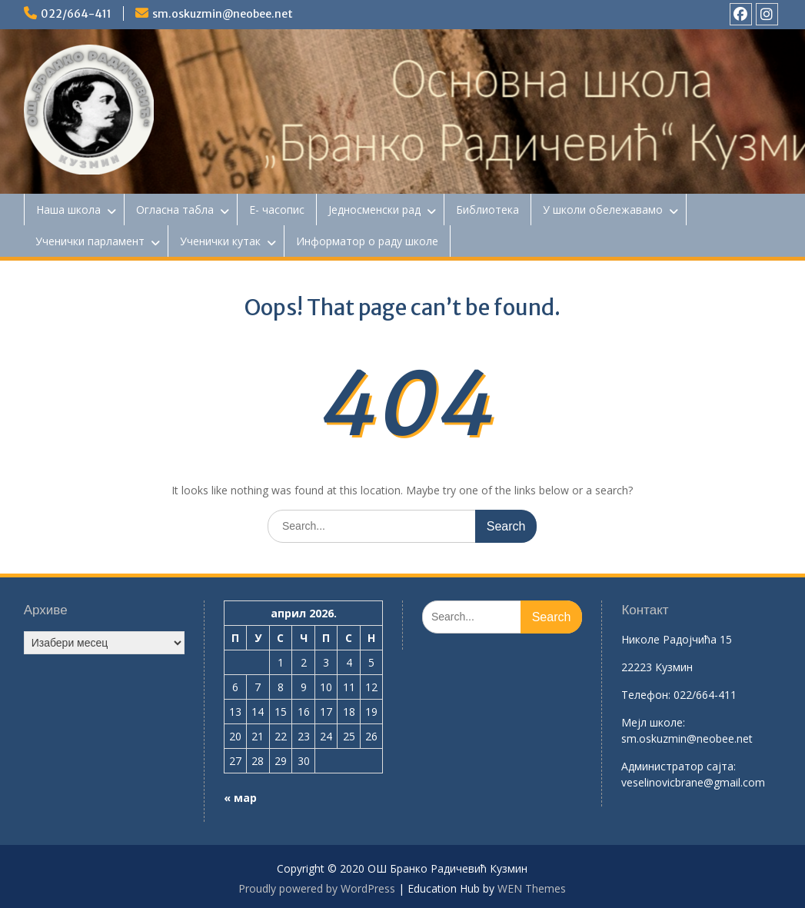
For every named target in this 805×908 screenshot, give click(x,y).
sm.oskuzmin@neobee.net (222, 14)
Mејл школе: (653, 722)
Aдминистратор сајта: (678, 766)
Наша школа (68, 209)
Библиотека (487, 209)
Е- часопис (276, 209)
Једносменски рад (374, 209)
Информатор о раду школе (367, 241)
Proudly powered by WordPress (316, 888)
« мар (240, 797)
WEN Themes (531, 888)
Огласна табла (175, 209)
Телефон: (645, 694)
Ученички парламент (90, 241)
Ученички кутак (220, 241)
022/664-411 (76, 14)
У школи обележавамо (603, 209)
